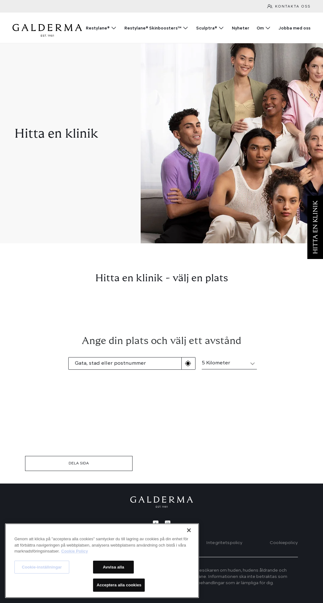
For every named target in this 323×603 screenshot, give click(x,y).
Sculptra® (206, 28)
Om (260, 28)
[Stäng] (189, 530)
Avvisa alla (113, 567)
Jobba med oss (294, 28)
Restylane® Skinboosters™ (152, 28)
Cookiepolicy (284, 543)
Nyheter (240, 28)
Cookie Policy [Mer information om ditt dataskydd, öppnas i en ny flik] (74, 551)
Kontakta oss (292, 6)
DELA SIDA (79, 463)
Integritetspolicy (224, 543)
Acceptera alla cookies (118, 585)
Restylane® (98, 28)
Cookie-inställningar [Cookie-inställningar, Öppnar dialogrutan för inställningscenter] (42, 567)
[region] (102, 560)
